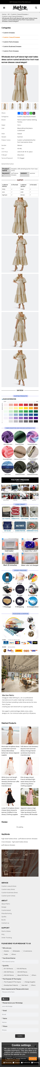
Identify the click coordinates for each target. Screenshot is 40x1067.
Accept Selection (21, 1058)
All (8, 14)
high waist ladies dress (9, 838)
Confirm (20, 1036)
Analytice (16, 1062)
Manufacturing (6, 913)
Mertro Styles (6, 931)
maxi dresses (6, 842)
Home (4, 14)
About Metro (5, 904)
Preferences (25, 1062)
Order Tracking (6, 937)
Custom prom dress (8, 896)
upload (5, 999)
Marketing (35, 1062)
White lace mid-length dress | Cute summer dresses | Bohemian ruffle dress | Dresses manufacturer (10, 782)
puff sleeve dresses (8, 845)
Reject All (10, 1058)
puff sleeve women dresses (27, 838)
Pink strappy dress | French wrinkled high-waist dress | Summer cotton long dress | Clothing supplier (28, 782)
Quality (3, 917)
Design (3, 907)
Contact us (5, 923)
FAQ (2, 934)
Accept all (33, 1058)
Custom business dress (9, 892)
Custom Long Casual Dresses (12, 16)
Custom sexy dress (8, 889)
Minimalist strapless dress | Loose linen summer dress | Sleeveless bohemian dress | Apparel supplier (10, 751)
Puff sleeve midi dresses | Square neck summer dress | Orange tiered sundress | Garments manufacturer (29, 751)
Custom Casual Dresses (19, 14)
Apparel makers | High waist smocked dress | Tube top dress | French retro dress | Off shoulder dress (29, 812)
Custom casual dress (8, 886)
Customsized (6, 910)
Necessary (7, 1062)
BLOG (3, 920)
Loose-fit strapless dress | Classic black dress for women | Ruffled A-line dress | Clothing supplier (10, 811)
